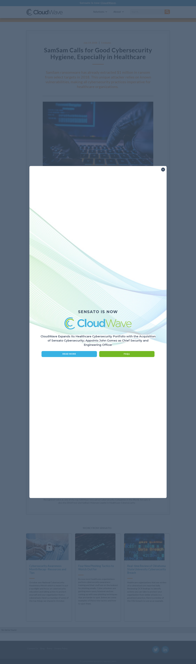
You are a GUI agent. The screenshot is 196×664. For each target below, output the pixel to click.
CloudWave (108, 3)
